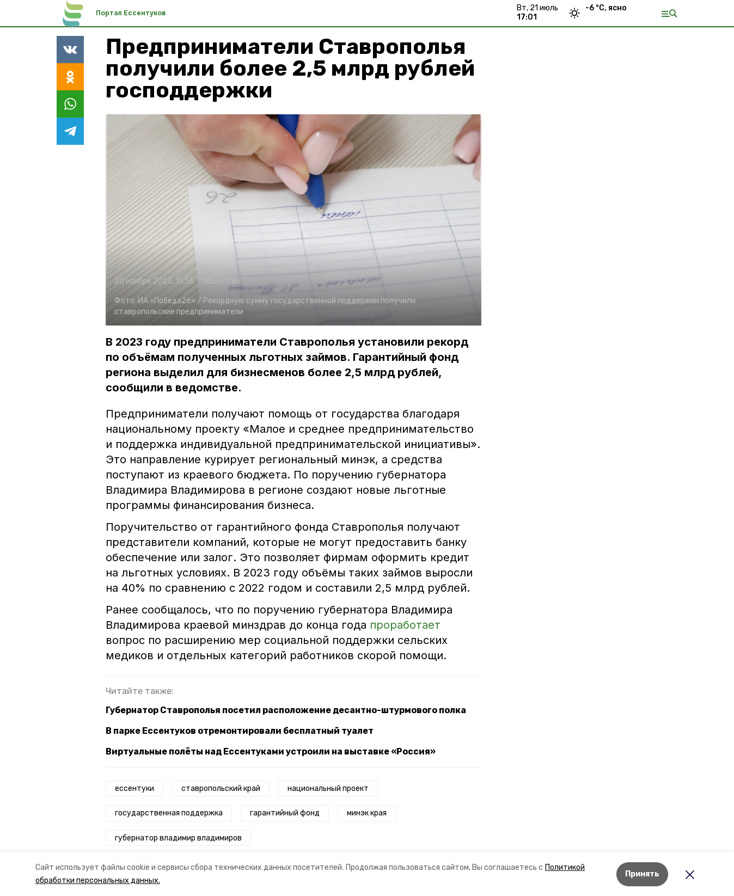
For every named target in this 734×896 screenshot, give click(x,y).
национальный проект (328, 788)
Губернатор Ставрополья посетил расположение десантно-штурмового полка (286, 710)
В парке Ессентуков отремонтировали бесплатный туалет (240, 731)
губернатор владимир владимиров (178, 838)
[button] (293, 220)
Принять (642, 874)
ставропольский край (220, 788)
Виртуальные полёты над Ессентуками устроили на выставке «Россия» (271, 751)
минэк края (367, 813)
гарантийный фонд (285, 813)
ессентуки (134, 788)
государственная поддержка (169, 813)
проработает (405, 624)
